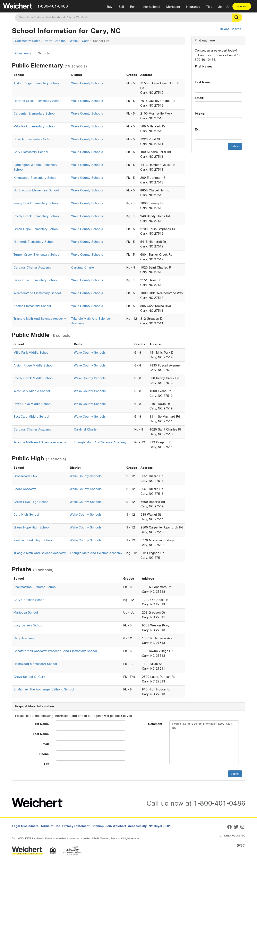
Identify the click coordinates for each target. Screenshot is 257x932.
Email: (199, 98)
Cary (85, 41)
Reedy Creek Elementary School (37, 216)
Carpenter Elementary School (34, 113)
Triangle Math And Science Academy (40, 319)
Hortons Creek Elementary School (38, 101)
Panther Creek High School (33, 540)
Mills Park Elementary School (34, 126)
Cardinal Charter (83, 267)
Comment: (155, 724)
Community (23, 53)
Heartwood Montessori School (35, 664)
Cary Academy (24, 638)
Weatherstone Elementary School (37, 293)
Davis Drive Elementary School (36, 280)
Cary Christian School (29, 600)
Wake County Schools (87, 83)
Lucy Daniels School (28, 625)
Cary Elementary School (31, 152)
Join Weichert (116, 826)
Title (209, 7)
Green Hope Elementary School (36, 229)
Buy (109, 7)
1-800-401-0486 (52, 6)
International (151, 7)
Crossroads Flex (25, 476)
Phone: (200, 114)
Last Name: (203, 82)
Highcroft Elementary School (34, 242)
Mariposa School (26, 612)
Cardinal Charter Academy (32, 267)
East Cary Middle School (31, 417)
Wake (74, 41)
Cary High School (26, 515)
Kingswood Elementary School (35, 178)
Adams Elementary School (32, 306)
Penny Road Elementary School (36, 203)
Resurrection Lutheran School (35, 587)
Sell (121, 7)
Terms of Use (50, 826)
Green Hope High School (32, 527)
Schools (44, 53)
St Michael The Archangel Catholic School (44, 689)
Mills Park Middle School (31, 353)
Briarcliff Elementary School (33, 139)
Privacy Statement (75, 826)
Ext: (197, 129)
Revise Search (230, 29)
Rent (133, 7)
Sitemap (98, 826)
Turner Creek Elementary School (37, 255)
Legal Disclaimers (25, 826)
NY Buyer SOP (159, 826)
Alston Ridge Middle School (33, 365)
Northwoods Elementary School (36, 190)
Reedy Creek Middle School (33, 378)
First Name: (203, 66)
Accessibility (137, 826)
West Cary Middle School (32, 391)
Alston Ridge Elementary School (37, 83)
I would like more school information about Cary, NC (204, 742)
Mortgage (173, 7)
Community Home (27, 41)
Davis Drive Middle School (32, 404)
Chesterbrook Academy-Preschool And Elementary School (55, 651)
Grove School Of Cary (29, 677)
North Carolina (55, 41)
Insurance (193, 7)
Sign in (241, 6)
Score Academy (25, 489)
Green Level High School (31, 502)
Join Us (223, 7)
